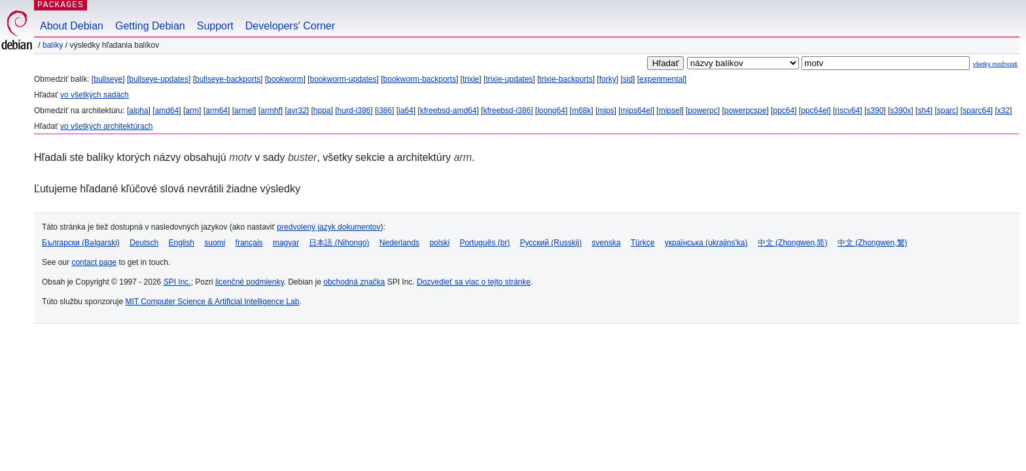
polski (439, 242)
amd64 (167, 110)
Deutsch (144, 242)
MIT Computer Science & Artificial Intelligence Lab (212, 301)
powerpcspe (745, 110)
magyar (286, 242)
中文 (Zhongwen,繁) (873, 242)
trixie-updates (509, 79)
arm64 (216, 110)
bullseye (108, 79)
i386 (384, 110)
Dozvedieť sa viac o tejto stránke (474, 282)
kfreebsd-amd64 (448, 110)
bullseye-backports (227, 79)
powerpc (702, 110)
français (249, 242)
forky (607, 79)
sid (628, 79)
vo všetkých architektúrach (106, 126)
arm (192, 110)
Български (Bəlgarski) (81, 242)
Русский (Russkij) (551, 242)
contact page (93, 262)
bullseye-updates (158, 79)
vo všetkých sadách (94, 94)
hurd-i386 (354, 110)
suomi (214, 242)
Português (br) (484, 242)
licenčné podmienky (249, 282)
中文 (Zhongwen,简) (793, 242)
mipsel (670, 110)
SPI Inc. (177, 282)
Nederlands (399, 242)
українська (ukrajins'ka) (706, 242)
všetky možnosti (995, 63)
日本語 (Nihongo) (339, 242)
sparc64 (977, 110)
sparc (946, 110)
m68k (581, 110)
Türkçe (643, 242)
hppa (322, 110)
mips (605, 110)
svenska (606, 242)
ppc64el (814, 110)
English (181, 242)
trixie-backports (565, 79)
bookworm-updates (343, 79)
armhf (270, 110)
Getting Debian (150, 25)
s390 (874, 110)
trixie (471, 79)
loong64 (551, 110)
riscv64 (847, 110)
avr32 (297, 110)
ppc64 (783, 110)
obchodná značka (354, 282)
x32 (1003, 110)
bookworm (285, 79)
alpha (138, 110)
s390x (900, 110)
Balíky (53, 45)
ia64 (406, 110)
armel (244, 110)
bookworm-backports (419, 79)
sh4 (923, 110)
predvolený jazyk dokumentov (328, 227)
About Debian (71, 25)
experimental (661, 79)
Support (215, 25)
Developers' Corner (290, 25)
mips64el (636, 110)
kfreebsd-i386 (507, 110)
